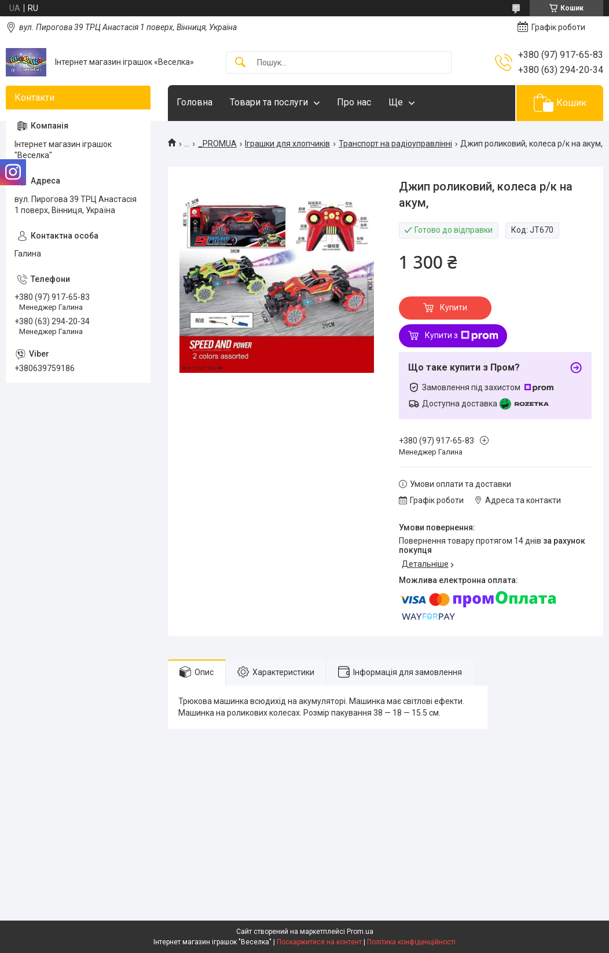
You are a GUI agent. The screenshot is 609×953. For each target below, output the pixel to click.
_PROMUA (217, 143)
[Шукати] (240, 63)
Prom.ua (360, 932)
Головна (194, 102)
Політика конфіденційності (411, 942)
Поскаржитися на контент (319, 942)
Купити (453, 307)
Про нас (354, 102)
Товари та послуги (269, 102)
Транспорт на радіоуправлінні (395, 143)
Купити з (461, 336)
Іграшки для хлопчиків (287, 143)
